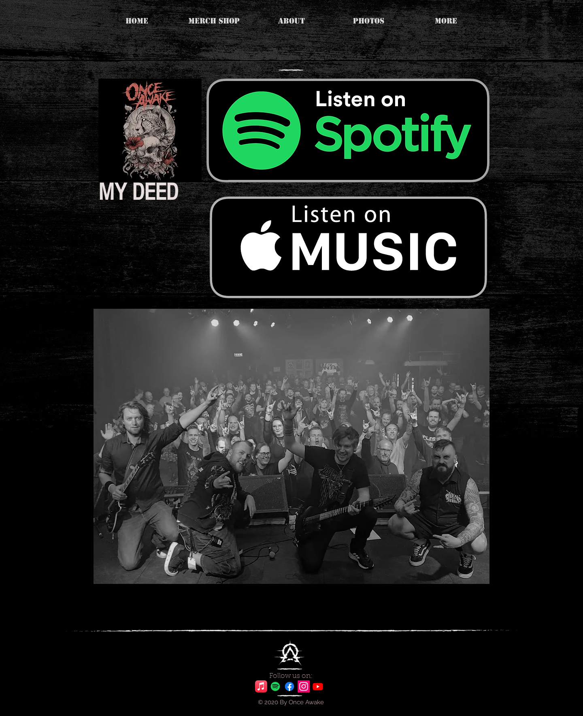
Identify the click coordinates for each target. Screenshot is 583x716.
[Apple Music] (261, 686)
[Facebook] (289, 686)
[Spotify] (275, 686)
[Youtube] (318, 686)
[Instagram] (304, 686)
